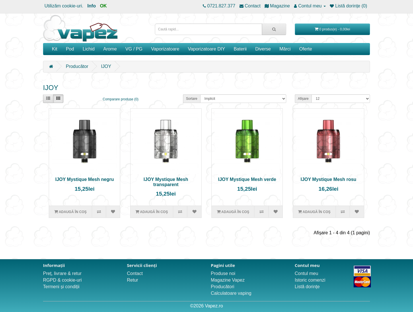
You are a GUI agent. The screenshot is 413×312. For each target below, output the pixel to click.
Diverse (263, 48)
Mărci (285, 48)
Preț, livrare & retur (62, 273)
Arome (110, 48)
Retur (132, 280)
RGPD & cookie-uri (62, 280)
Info (91, 5)
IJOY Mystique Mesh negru (84, 179)
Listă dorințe (307, 286)
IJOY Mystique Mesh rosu (328, 179)
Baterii (240, 48)
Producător (77, 66)
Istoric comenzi (310, 280)
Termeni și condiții (61, 286)
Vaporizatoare (165, 48)
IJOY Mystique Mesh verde (247, 179)
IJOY (106, 66)
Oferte (305, 48)
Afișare (303, 99)
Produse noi (223, 273)
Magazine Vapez (228, 280)
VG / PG (134, 48)
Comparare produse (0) (121, 99)
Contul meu (306, 273)
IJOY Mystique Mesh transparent (166, 182)
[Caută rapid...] (274, 29)
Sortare (191, 99)
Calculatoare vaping (231, 293)
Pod (70, 48)
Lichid (89, 48)
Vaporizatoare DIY (206, 48)
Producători (222, 286)
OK (103, 5)
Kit (54, 48)
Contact (135, 273)
